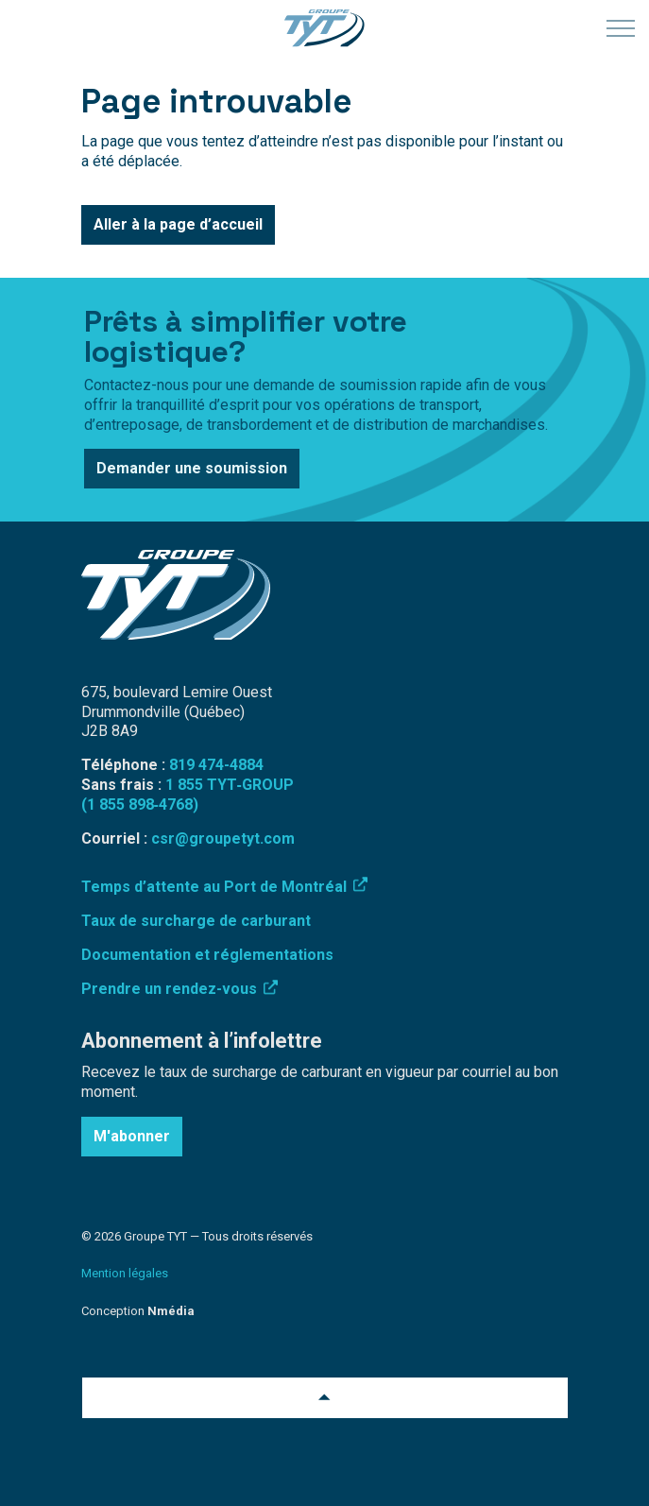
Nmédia (171, 1311)
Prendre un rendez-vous (179, 989)
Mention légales (124, 1273)
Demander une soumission (192, 469)
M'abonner (131, 1136)
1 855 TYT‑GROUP (229, 785)
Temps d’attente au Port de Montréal (224, 887)
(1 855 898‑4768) (139, 804)
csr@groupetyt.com (223, 838)
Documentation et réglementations (207, 955)
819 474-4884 (216, 765)
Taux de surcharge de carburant (196, 921)
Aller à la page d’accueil (178, 225)
